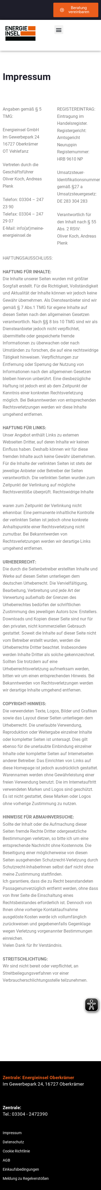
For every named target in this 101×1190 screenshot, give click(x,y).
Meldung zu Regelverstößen (26, 1178)
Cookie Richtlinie (16, 1151)
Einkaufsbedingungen (21, 1169)
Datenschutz (13, 1142)
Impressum (12, 1133)
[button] (58, 29)
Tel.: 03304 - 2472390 (25, 1114)
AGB (6, 1160)
